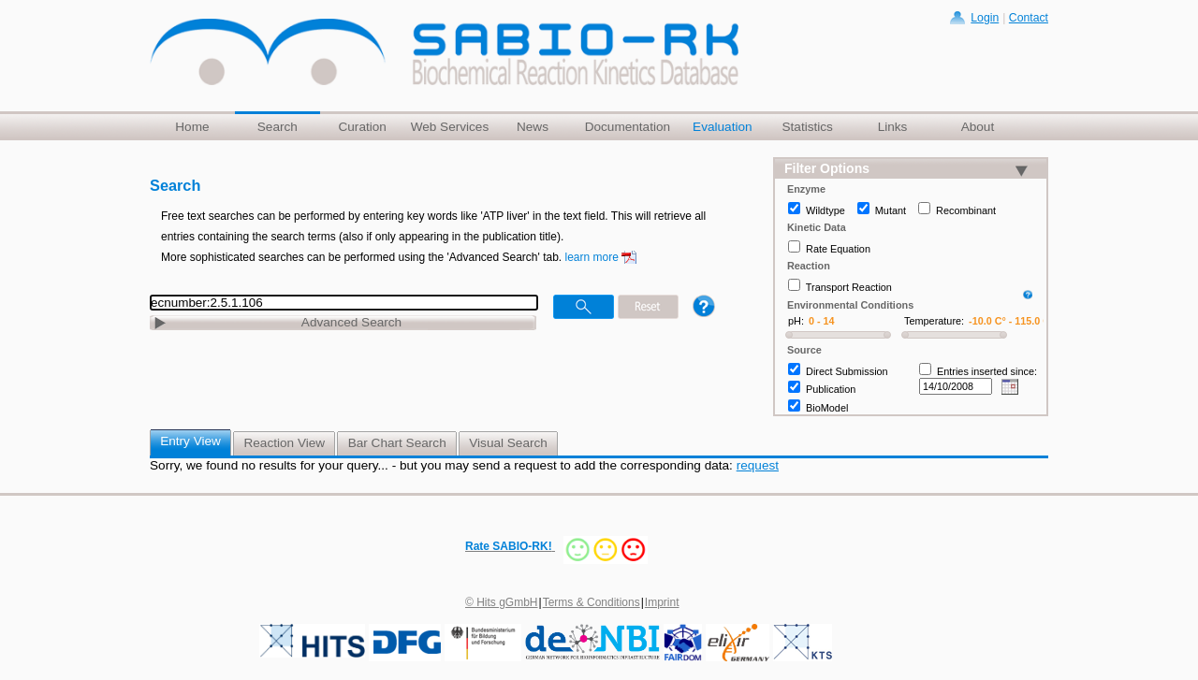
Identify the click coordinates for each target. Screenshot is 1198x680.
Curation (362, 127)
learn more (592, 257)
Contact (1028, 17)
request (758, 465)
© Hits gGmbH (501, 602)
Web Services (450, 127)
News (532, 127)
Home (192, 127)
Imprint (662, 602)
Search (277, 127)
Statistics (807, 127)
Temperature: (934, 320)
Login (985, 17)
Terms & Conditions (591, 602)
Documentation (627, 127)
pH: (796, 320)
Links (893, 127)
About (978, 127)
